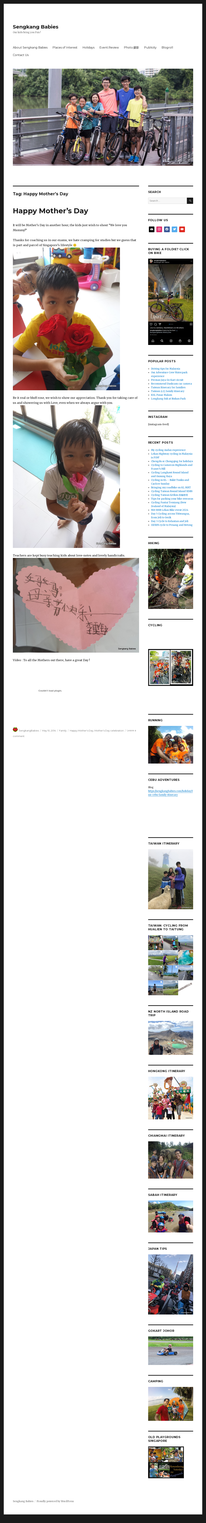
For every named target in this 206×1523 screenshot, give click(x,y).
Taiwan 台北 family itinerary (167, 391)
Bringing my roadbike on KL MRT (171, 487)
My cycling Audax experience (168, 450)
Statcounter (8, 1520)
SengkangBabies (29, 730)
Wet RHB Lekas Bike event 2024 (169, 510)
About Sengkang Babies (30, 47)
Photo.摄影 (131, 47)
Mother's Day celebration (109, 730)
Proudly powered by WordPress (55, 1501)
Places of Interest (64, 47)
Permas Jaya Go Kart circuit (167, 380)
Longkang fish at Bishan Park (168, 398)
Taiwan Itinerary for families (168, 387)
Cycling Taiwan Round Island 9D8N (171, 491)
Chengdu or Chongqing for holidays (172, 461)
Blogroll (167, 47)
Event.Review (109, 47)
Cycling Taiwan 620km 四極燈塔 (169, 495)
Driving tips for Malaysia (165, 368)
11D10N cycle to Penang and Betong (172, 525)
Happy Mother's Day (81, 730)
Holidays (88, 47)
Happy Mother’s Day (50, 210)
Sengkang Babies (35, 27)
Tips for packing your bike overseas (172, 498)
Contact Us (21, 55)
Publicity (150, 47)
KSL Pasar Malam (161, 394)
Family (63, 730)
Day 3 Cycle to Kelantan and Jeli (169, 521)
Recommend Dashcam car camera (171, 383)
